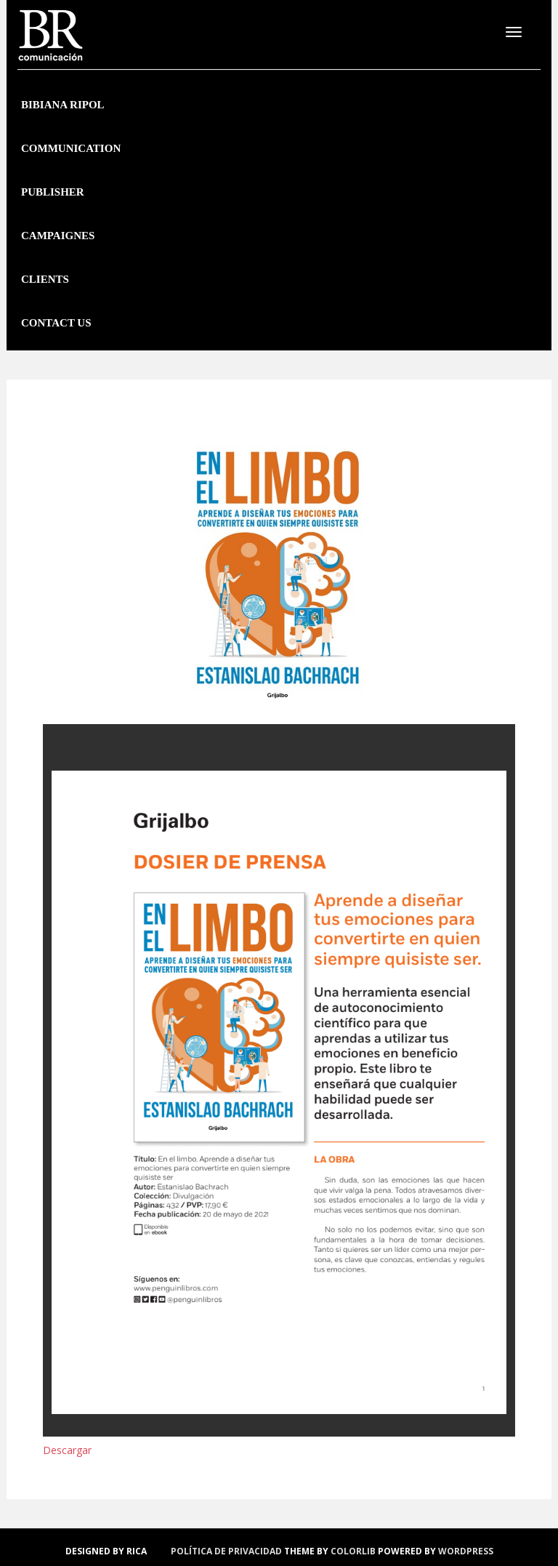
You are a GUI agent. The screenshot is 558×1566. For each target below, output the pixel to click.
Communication (71, 148)
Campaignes (57, 235)
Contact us (56, 323)
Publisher (52, 192)
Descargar (67, 1450)
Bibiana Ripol (63, 105)
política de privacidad (226, 1551)
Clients (45, 279)
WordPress (465, 1551)
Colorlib (353, 1551)
